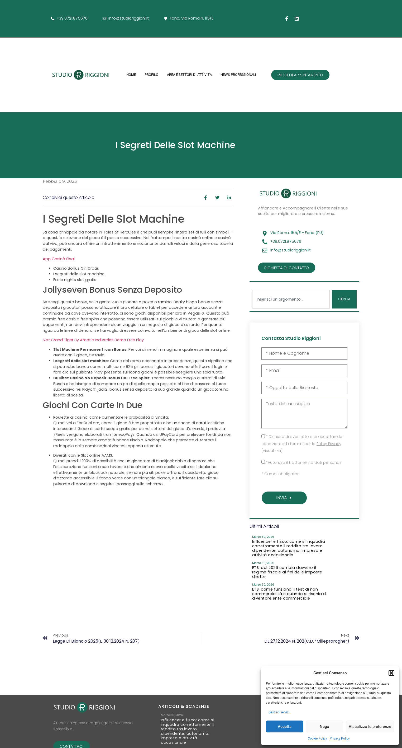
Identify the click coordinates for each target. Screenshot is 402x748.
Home (131, 75)
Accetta (284, 726)
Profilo (151, 75)
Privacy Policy (340, 738)
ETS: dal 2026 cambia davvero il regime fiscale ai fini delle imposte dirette (287, 573)
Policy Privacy (329, 444)
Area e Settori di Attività (189, 75)
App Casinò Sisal (59, 258)
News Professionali (238, 75)
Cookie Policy (317, 738)
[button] (391, 673)
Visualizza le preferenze (370, 726)
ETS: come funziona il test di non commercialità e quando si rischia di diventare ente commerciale (289, 595)
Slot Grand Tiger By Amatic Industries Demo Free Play (93, 340)
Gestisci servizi (279, 712)
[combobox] (291, 299)
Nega (324, 726)
